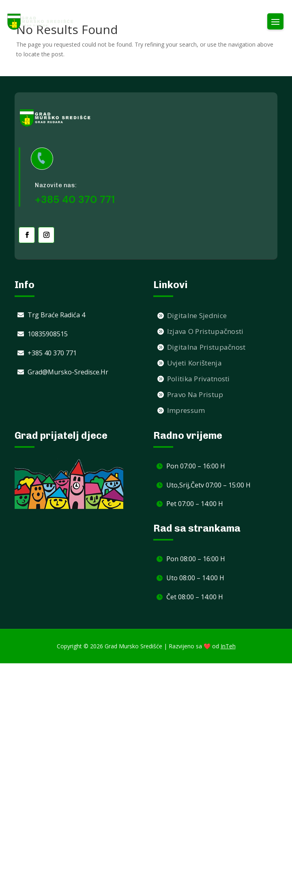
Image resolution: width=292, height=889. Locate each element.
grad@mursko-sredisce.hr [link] (68, 372)
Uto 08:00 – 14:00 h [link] (195, 577)
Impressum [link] (186, 410)
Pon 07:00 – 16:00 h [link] (195, 466)
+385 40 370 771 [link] (52, 352)
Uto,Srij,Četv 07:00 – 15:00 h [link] (208, 485)
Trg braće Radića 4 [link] (56, 314)
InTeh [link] (228, 646)
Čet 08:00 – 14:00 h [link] (194, 596)
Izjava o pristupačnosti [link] (205, 331)
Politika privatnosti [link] (198, 378)
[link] (40, 21)
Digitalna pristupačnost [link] (206, 347)
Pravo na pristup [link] (195, 394)
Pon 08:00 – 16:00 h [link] (195, 558)
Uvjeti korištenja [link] (194, 363)
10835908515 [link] (48, 333)
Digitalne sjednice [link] (197, 315)
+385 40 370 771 (75, 199)
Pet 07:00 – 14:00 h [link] (194, 503)
